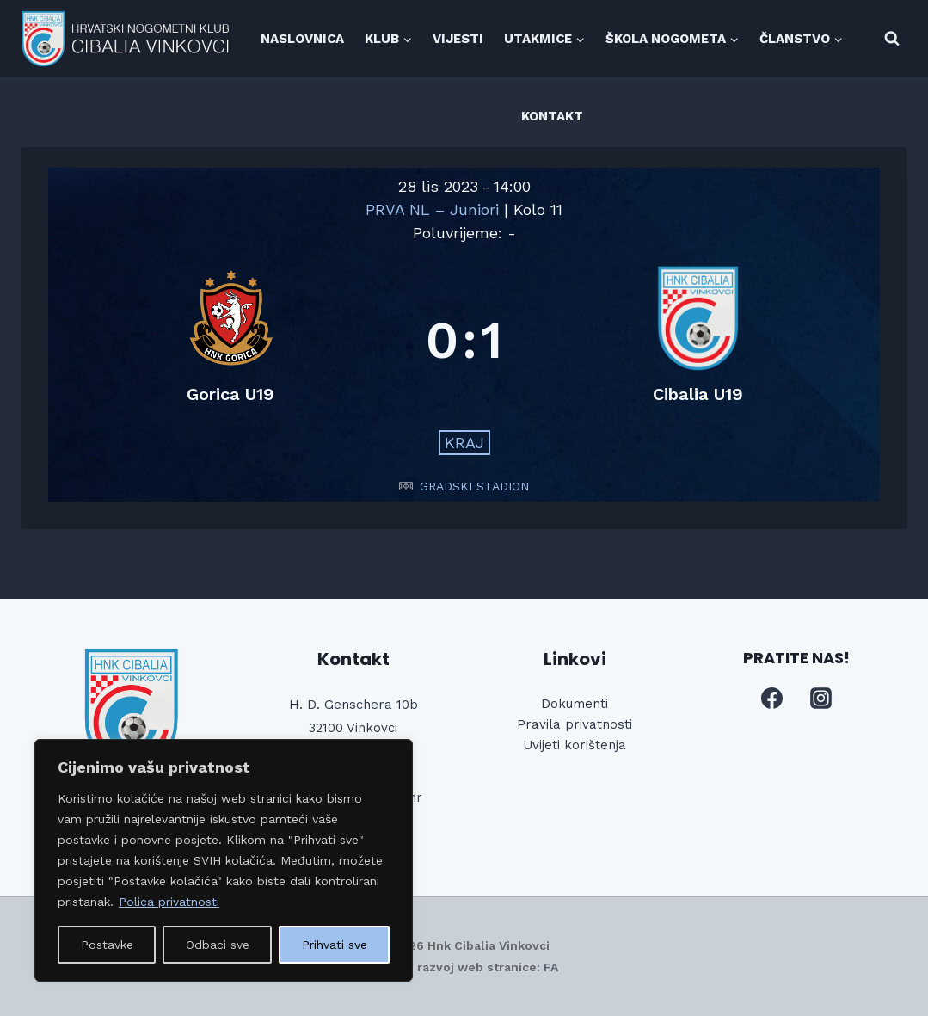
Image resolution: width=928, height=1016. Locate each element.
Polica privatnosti (169, 901)
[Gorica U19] (230, 340)
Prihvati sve (334, 944)
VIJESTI (458, 38)
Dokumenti (574, 703)
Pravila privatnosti (574, 724)
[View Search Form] (891, 38)
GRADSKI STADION (474, 486)
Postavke (107, 944)
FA (551, 967)
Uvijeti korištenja (574, 745)
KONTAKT (552, 116)
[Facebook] (771, 698)
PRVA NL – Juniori (435, 209)
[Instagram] (821, 698)
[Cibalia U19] (698, 340)
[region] (223, 860)
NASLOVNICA (302, 38)
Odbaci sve (217, 944)
